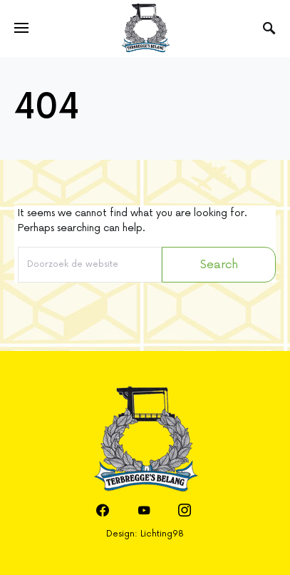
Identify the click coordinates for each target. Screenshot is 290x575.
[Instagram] (184, 510)
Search (219, 265)
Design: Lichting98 (145, 534)
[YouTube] (144, 510)
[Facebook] (102, 510)
